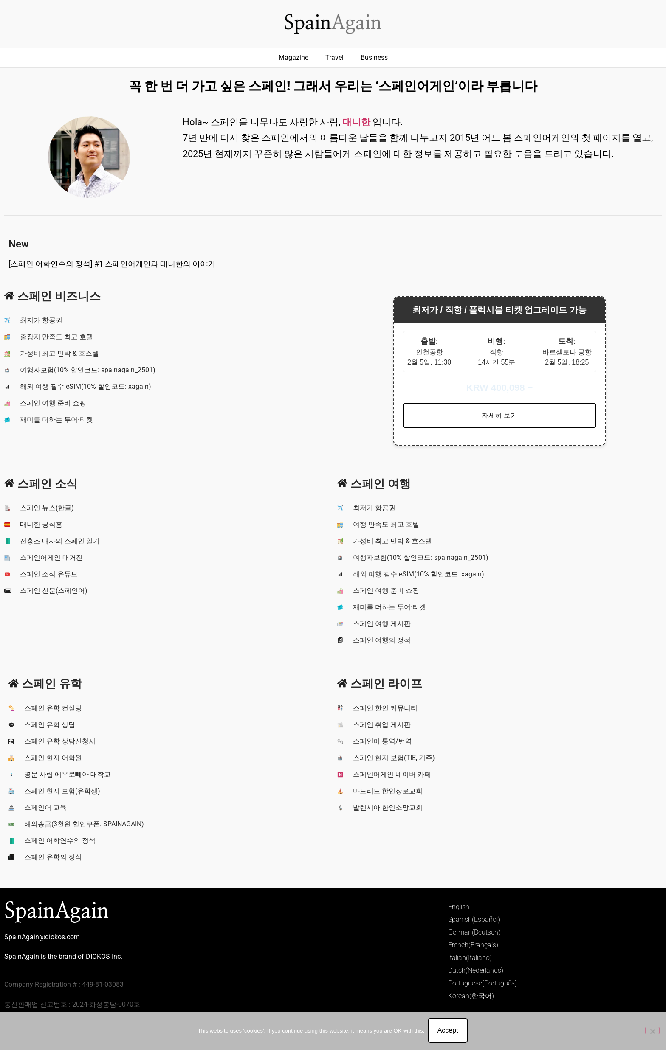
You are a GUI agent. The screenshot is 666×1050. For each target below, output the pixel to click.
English (458, 907)
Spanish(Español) (474, 919)
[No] (652, 1031)
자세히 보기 (499, 415)
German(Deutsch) (474, 932)
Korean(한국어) (471, 996)
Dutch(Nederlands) (475, 970)
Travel (334, 57)
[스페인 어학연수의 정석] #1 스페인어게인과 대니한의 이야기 (111, 263)
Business (374, 57)
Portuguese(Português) (482, 983)
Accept (448, 1031)
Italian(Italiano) (470, 958)
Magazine (293, 57)
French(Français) (473, 945)
